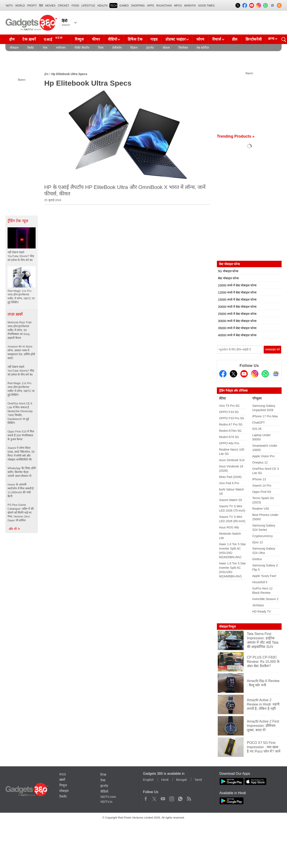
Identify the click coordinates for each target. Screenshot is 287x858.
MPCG (178, 5)
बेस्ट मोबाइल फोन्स (228, 278)
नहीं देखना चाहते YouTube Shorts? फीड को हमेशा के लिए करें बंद (21, 370)
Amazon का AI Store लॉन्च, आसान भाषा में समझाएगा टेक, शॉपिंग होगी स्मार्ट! (21, 352)
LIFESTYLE (88, 5)
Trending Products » (235, 136)
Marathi (190, 5)
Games (124, 5)
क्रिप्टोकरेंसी (254, 39)
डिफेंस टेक (135, 39)
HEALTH (102, 5)
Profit (32, 5)
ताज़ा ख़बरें (15, 314)
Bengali (181, 779)
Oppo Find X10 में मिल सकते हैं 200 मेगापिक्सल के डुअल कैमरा (21, 435)
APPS (150, 5)
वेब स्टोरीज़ (203, 47)
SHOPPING (138, 5)
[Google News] (275, 373)
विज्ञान (133, 47)
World (20, 5)
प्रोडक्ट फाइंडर (176, 39)
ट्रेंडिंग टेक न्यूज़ (18, 221)
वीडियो (112, 39)
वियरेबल (183, 47)
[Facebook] (223, 373)
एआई (54, 39)
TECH (113, 5)
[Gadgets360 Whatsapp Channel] (265, 373)
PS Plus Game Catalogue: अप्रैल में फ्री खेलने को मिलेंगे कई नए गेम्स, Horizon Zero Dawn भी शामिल (21, 512)
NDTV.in (106, 801)
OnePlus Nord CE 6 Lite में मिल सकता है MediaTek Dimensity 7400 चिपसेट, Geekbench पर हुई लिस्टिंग (20, 413)
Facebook (145, 798)
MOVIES (50, 5)
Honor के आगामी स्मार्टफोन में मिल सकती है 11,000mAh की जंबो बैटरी (21, 490)
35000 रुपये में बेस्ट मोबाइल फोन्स (237, 328)
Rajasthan (164, 5)
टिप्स (100, 47)
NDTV (9, 5)
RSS (62, 774)
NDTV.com (108, 796)
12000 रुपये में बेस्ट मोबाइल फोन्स (237, 292)
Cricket (63, 5)
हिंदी (41, 5)
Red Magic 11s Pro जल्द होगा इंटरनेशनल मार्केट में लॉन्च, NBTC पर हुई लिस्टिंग (21, 389)
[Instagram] (254, 373)
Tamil (198, 779)
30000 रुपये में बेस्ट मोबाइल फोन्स (237, 321)
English (148, 779)
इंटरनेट (150, 47)
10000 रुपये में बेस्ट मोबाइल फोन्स (237, 285)
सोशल (166, 47)
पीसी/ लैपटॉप (81, 47)
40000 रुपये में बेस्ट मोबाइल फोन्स (237, 335)
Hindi (165, 779)
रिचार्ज (216, 39)
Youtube (163, 798)
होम (11, 39)
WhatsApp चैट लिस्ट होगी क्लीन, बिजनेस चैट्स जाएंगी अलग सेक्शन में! (22, 472)
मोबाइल (14, 47)
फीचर (96, 39)
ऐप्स (45, 47)
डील (235, 39)
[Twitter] (233, 373)
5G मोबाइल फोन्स (228, 271)
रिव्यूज (79, 39)
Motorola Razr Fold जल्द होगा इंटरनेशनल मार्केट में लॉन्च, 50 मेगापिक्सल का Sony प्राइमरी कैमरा (20, 330)
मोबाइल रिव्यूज (227, 626)
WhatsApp (180, 798)
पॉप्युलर (257, 398)
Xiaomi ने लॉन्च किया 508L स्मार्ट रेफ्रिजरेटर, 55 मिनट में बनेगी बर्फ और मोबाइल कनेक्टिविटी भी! (21, 453)
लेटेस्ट (222, 398)
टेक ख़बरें (29, 39)
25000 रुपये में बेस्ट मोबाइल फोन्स (237, 314)
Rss (188, 798)
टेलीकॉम (116, 47)
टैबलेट (30, 47)
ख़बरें (62, 779)
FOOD (75, 5)
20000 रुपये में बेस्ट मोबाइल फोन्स (237, 306)
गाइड (154, 39)
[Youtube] (244, 373)
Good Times (206, 5)
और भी (14, 529)
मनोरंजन (61, 47)
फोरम (200, 39)
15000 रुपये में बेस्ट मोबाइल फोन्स (237, 299)
